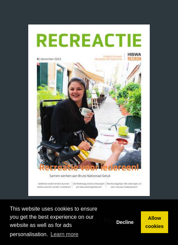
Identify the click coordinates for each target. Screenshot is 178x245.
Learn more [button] (65, 234)
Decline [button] (125, 222)
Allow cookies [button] (154, 222)
